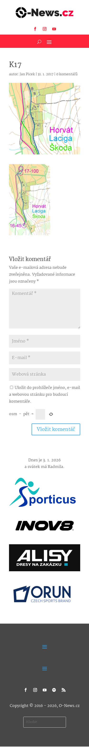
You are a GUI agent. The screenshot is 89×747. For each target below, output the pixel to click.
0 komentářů (67, 74)
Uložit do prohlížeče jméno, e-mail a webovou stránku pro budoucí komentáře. (44, 395)
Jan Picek (27, 74)
